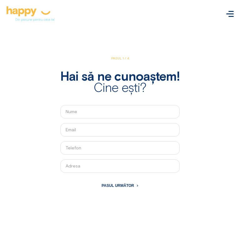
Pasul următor (118, 186)
